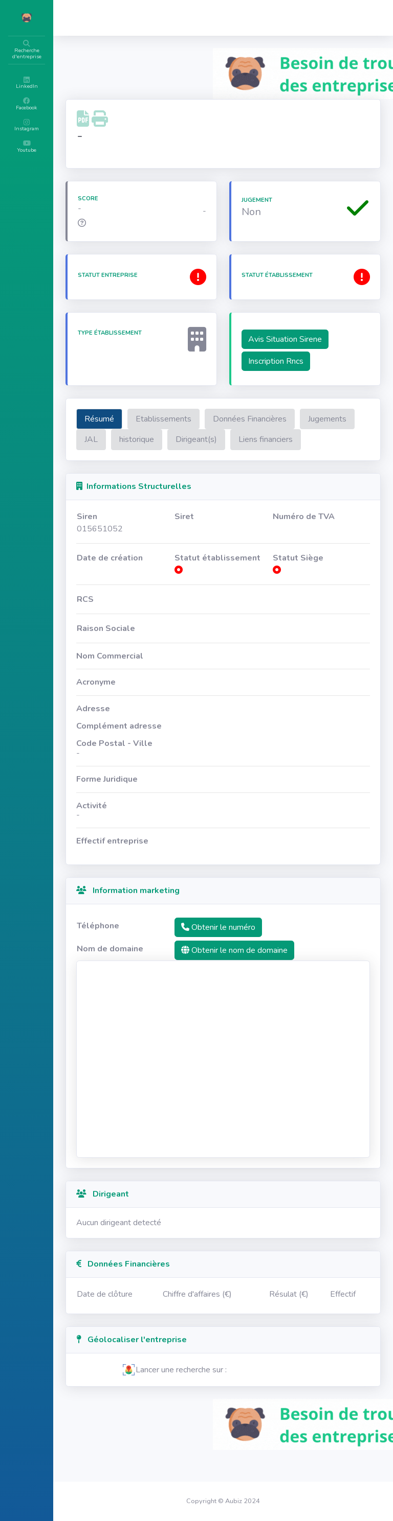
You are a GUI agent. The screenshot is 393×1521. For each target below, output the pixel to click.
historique (258, 439)
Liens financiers (173, 460)
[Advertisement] (253, 1091)
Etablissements (225, 419)
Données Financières (311, 419)
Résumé (161, 419)
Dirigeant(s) (317, 439)
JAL (212, 439)
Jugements (165, 439)
